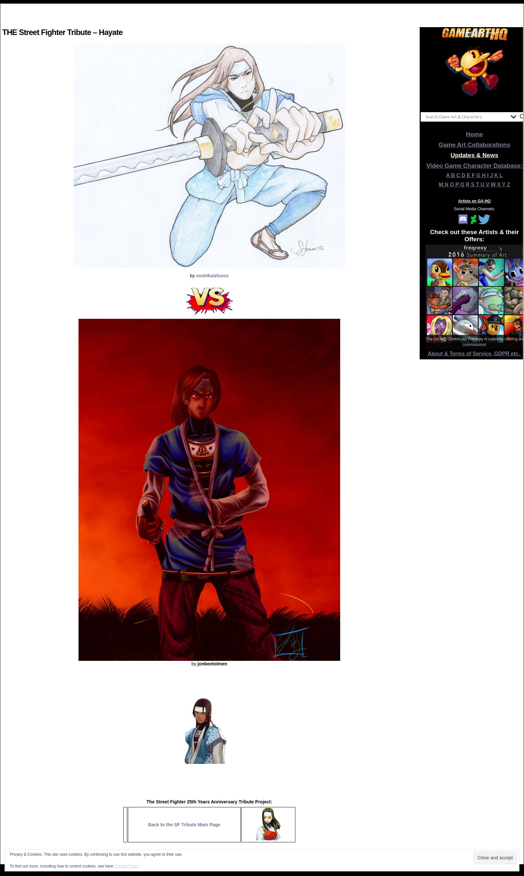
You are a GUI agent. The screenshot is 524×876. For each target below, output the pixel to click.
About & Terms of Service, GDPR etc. (474, 353)
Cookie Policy (127, 866)
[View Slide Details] (474, 74)
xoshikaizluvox (212, 275)
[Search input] (466, 116)
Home (474, 134)
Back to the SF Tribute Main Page (184, 824)
